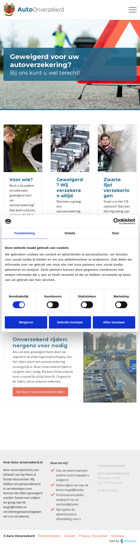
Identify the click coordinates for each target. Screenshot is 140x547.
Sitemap (117, 536)
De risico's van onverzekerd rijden (40, 394)
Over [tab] (115, 233)
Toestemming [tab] (24, 233)
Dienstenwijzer (49, 536)
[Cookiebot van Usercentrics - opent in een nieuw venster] (116, 221)
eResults (130, 541)
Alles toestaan (114, 322)
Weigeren (26, 322)
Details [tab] (70, 233)
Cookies (69, 536)
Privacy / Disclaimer (93, 536)
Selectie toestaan (70, 322)
